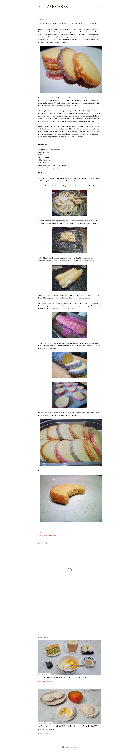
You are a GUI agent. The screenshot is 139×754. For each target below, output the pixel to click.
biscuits (45, 535)
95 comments (47, 681)
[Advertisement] (69, 615)
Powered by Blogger (69, 747)
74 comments (47, 733)
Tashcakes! (56, 6)
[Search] (99, 6)
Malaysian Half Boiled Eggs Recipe (62, 677)
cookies (50, 535)
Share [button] (40, 532)
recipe (55, 535)
